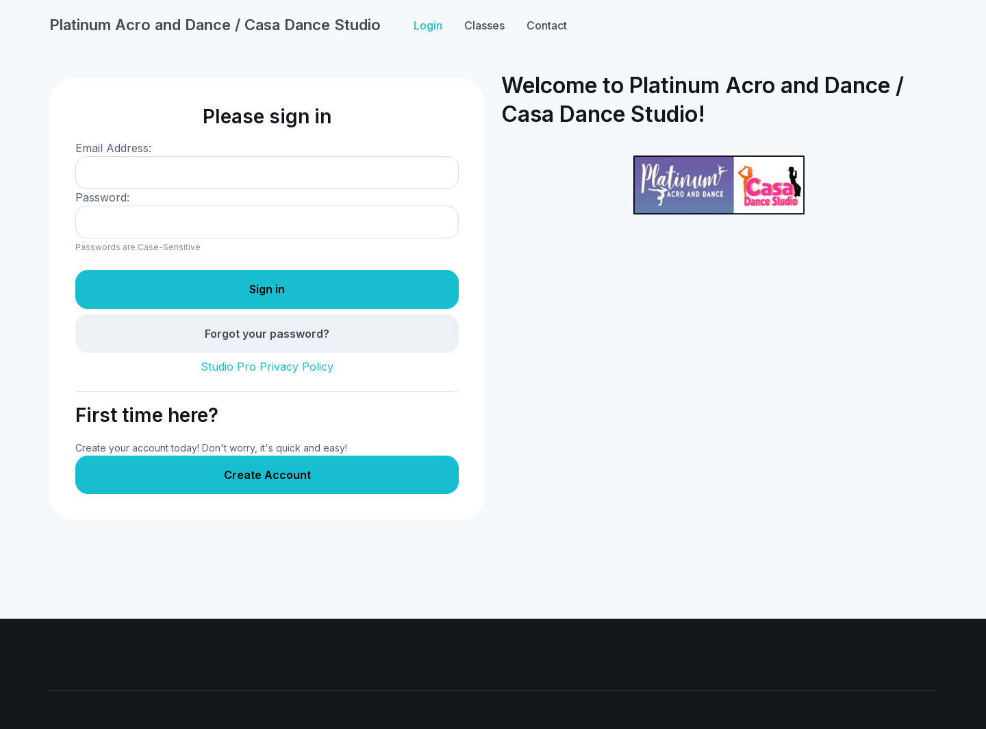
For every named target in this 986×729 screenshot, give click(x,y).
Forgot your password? (267, 334)
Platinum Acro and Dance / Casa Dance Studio (215, 25)
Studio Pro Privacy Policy (267, 366)
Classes (484, 25)
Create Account (267, 475)
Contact (547, 25)
